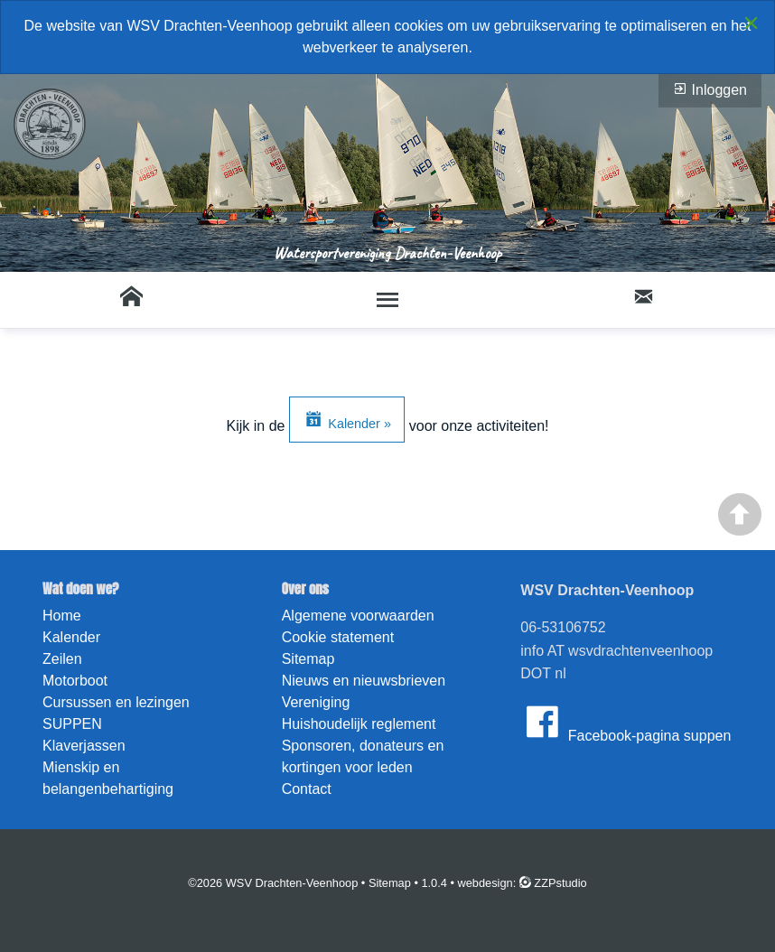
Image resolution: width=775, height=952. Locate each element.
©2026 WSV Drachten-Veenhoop (273, 883)
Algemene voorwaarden (358, 615)
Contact (306, 789)
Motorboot (74, 680)
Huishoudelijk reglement (359, 724)
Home (61, 615)
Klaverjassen (84, 745)
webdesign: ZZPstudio (522, 883)
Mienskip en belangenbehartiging (107, 778)
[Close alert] (751, 22)
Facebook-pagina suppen (625, 721)
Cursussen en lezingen (116, 702)
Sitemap (308, 659)
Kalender (71, 637)
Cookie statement (338, 637)
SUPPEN (72, 724)
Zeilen (62, 659)
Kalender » (347, 419)
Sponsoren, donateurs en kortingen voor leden (363, 756)
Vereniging (316, 702)
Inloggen (710, 89)
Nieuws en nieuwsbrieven (363, 680)
